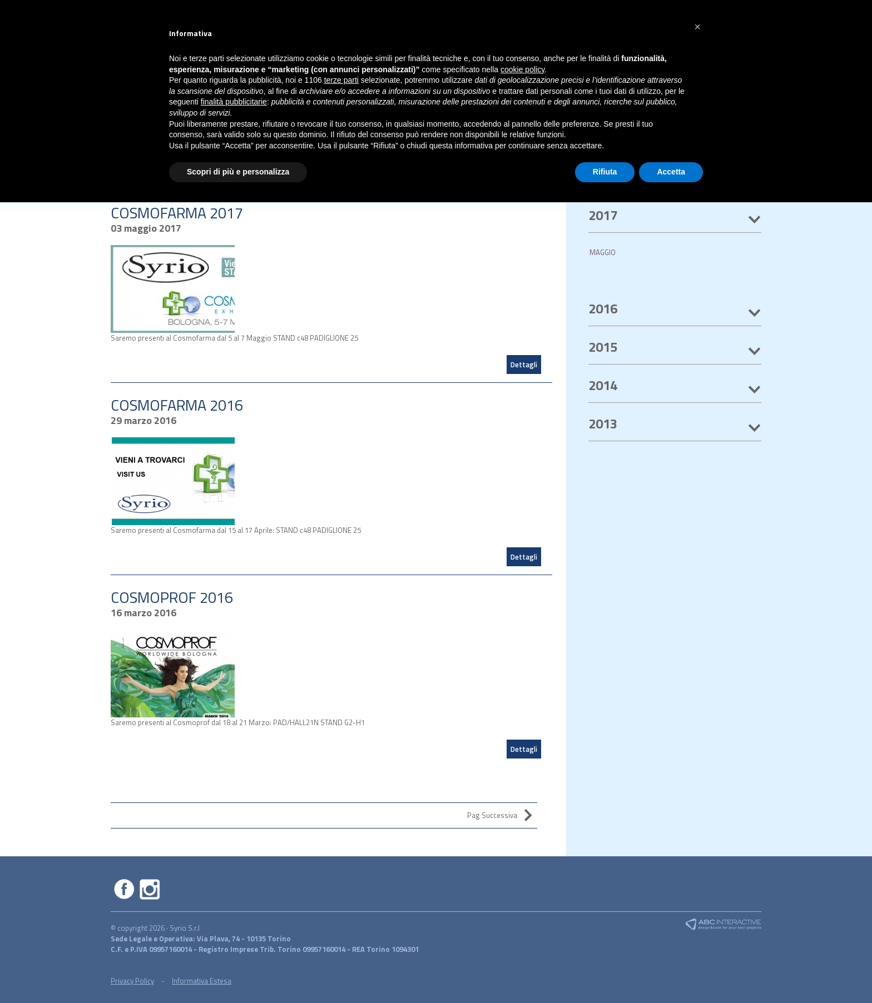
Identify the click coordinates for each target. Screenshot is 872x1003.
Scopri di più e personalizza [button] (238, 171)
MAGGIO (602, 252)
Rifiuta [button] (605, 171)
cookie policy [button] (522, 69)
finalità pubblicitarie (234, 101)
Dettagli (524, 364)
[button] (697, 27)
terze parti (341, 80)
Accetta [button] (671, 171)
